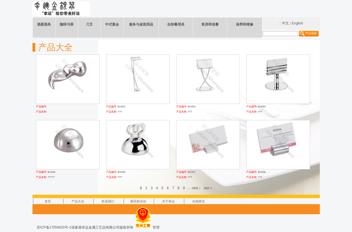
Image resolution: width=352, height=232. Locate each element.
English (297, 23)
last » (208, 188)
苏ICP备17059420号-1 (54, 227)
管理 (156, 227)
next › (196, 188)
